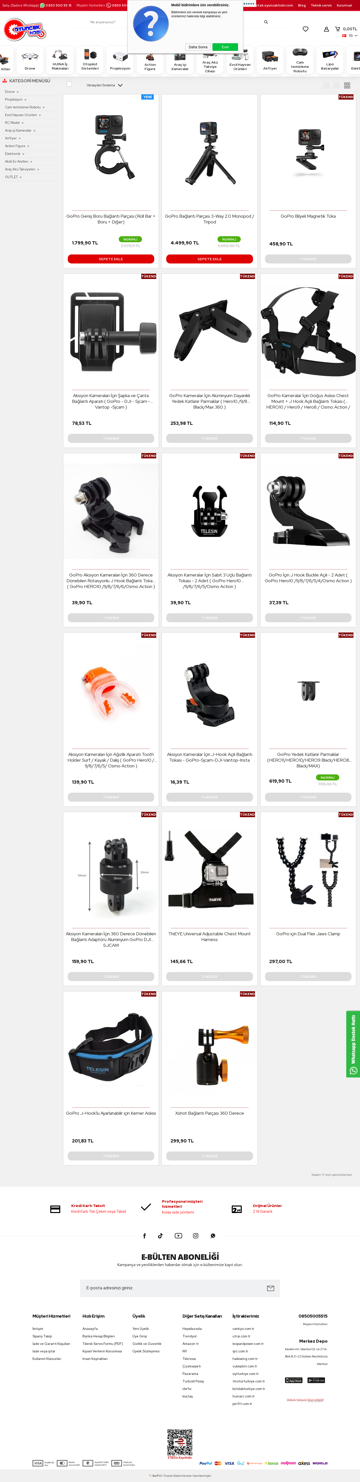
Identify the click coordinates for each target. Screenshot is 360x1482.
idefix (187, 1389)
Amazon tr (190, 1344)
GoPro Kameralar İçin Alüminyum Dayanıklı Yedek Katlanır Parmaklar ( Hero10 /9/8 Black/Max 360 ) (209, 401)
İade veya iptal (43, 1351)
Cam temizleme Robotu (300, 59)
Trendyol (189, 1336)
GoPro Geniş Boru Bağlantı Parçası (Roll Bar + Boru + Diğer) (111, 219)
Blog (302, 5)
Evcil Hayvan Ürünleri (240, 59)
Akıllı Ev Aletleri (16, 161)
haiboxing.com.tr (245, 1359)
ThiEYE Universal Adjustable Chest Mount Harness (209, 936)
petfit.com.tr (242, 1404)
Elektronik (12, 154)
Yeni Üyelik (140, 1329)
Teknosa (189, 1359)
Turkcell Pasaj (193, 1381)
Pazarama (190, 1374)
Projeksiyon (120, 60)
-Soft (154, 1476)
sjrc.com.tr (240, 1351)
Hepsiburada (192, 1329)
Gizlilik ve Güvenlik (147, 1344)
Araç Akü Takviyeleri (20, 169)
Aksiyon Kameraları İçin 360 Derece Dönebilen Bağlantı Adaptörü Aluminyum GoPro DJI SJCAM (111, 939)
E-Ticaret (166, 1476)
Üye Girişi (139, 1336)
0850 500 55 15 (55, 5)
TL (346, 29)
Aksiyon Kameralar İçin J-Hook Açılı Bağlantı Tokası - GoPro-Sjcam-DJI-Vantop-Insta (209, 757)
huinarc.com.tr (243, 1396)
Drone (30, 60)
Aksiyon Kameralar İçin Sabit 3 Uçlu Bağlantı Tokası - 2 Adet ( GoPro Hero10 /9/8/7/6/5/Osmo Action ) (210, 580)
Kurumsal (344, 5)
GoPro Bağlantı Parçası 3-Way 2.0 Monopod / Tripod (209, 219)
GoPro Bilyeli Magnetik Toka (308, 216)
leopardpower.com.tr (248, 1344)
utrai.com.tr (241, 1336)
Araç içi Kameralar (180, 59)
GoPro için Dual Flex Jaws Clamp (308, 934)
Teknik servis (321, 5)
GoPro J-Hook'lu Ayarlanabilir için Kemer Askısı (111, 1113)
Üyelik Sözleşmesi (146, 1351)
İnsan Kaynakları (95, 1359)
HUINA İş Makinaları (60, 60)
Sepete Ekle (111, 259)
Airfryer (270, 60)
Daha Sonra (198, 47)
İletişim (37, 1329)
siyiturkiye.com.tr (245, 1374)
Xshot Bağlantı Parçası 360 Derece (209, 1113)
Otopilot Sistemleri (90, 60)
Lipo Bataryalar (330, 60)
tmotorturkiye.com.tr (248, 1381)
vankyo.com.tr (243, 1329)
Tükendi (308, 259)
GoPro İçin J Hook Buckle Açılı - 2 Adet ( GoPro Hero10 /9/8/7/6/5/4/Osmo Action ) (308, 577)
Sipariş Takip (42, 1336)
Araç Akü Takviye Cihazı (210, 59)
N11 (184, 1351)
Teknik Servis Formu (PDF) (102, 1344)
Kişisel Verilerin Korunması (102, 1351)
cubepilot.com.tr (244, 1366)
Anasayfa (90, 1329)
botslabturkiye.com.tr (248, 1389)
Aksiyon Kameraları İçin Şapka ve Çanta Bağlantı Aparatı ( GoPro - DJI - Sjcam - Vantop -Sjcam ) (111, 401)
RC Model (12, 123)
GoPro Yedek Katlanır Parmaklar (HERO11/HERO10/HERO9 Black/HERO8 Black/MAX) (308, 760)
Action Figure (150, 59)
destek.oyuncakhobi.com (272, 5)
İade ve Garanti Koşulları (51, 1344)
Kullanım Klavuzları (46, 1359)
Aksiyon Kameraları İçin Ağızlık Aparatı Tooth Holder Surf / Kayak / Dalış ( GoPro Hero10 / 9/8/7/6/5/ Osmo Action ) (111, 760)
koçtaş (187, 1396)
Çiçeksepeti (191, 1366)
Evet (225, 47)
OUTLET (11, 177)
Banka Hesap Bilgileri (98, 1336)
